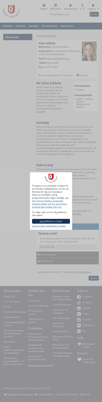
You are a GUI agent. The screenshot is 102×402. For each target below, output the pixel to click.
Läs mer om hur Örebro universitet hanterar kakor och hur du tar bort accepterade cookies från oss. (50, 202)
